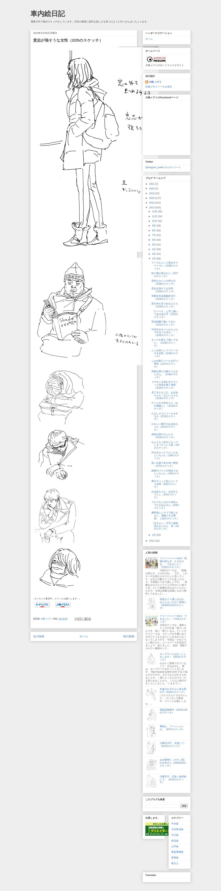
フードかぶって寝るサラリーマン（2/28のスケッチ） (164, 265)
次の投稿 (38, 636)
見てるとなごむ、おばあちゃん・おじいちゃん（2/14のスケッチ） (164, 395)
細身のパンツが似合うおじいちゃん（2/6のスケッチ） (165, 473)
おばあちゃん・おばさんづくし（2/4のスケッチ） (164, 494)
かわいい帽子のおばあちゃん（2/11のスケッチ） (164, 427)
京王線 (175, 835)
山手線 (175, 846)
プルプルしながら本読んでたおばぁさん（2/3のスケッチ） (165, 505)
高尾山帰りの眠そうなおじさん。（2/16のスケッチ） (164, 374)
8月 (154, 230)
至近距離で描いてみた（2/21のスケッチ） (163, 323)
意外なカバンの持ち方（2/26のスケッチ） (163, 282)
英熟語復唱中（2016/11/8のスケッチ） (173, 711)
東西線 (175, 857)
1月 (154, 534)
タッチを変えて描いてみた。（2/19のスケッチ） (164, 342)
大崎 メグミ (155, 82)
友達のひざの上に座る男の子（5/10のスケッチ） (173, 690)
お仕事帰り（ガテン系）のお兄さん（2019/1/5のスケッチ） (173, 762)
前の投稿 (128, 636)
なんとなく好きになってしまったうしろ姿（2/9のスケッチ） (165, 445)
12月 (155, 211)
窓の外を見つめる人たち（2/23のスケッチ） (164, 305)
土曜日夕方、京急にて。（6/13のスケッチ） (173, 744)
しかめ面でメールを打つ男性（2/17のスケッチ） (164, 363)
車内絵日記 (47, 13)
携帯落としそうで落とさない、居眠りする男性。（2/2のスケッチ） (165, 515)
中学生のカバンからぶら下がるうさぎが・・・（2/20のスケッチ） (164, 332)
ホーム (84, 636)
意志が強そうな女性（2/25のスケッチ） (163, 290)
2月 (154, 258)
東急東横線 (177, 851)
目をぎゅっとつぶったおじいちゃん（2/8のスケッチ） (165, 455)
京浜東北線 (177, 829)
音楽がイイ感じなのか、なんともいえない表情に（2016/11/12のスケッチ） (173, 603)
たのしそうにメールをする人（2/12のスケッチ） (164, 416)
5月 (154, 244)
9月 (154, 225)
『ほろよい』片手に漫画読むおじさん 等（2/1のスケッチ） (165, 526)
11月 (155, 216)
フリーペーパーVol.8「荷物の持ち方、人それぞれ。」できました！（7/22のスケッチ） (173, 562)
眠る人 (175, 863)
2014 (152, 202)
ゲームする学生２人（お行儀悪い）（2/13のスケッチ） (164, 406)
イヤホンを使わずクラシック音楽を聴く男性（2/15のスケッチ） (164, 384)
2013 (152, 207)
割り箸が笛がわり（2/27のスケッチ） (164, 275)
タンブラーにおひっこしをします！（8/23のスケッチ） (173, 657)
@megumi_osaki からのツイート (163, 167)
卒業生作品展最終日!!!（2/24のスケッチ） (163, 297)
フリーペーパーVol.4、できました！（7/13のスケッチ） (173, 619)
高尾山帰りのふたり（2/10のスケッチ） (163, 436)
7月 (154, 235)
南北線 (175, 840)
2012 (152, 540)
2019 (152, 188)
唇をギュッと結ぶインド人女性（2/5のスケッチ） (164, 484)
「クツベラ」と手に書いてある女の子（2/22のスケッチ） (164, 314)
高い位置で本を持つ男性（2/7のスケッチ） (164, 464)
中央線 (175, 823)
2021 (152, 183)
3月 (154, 254)
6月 (154, 239)
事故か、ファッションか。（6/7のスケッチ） (172, 728)
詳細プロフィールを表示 (158, 86)
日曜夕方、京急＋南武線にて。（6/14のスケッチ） (173, 779)
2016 (152, 193)
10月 (155, 221)
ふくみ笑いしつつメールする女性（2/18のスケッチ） (164, 353)
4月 (154, 249)
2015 (152, 198)
